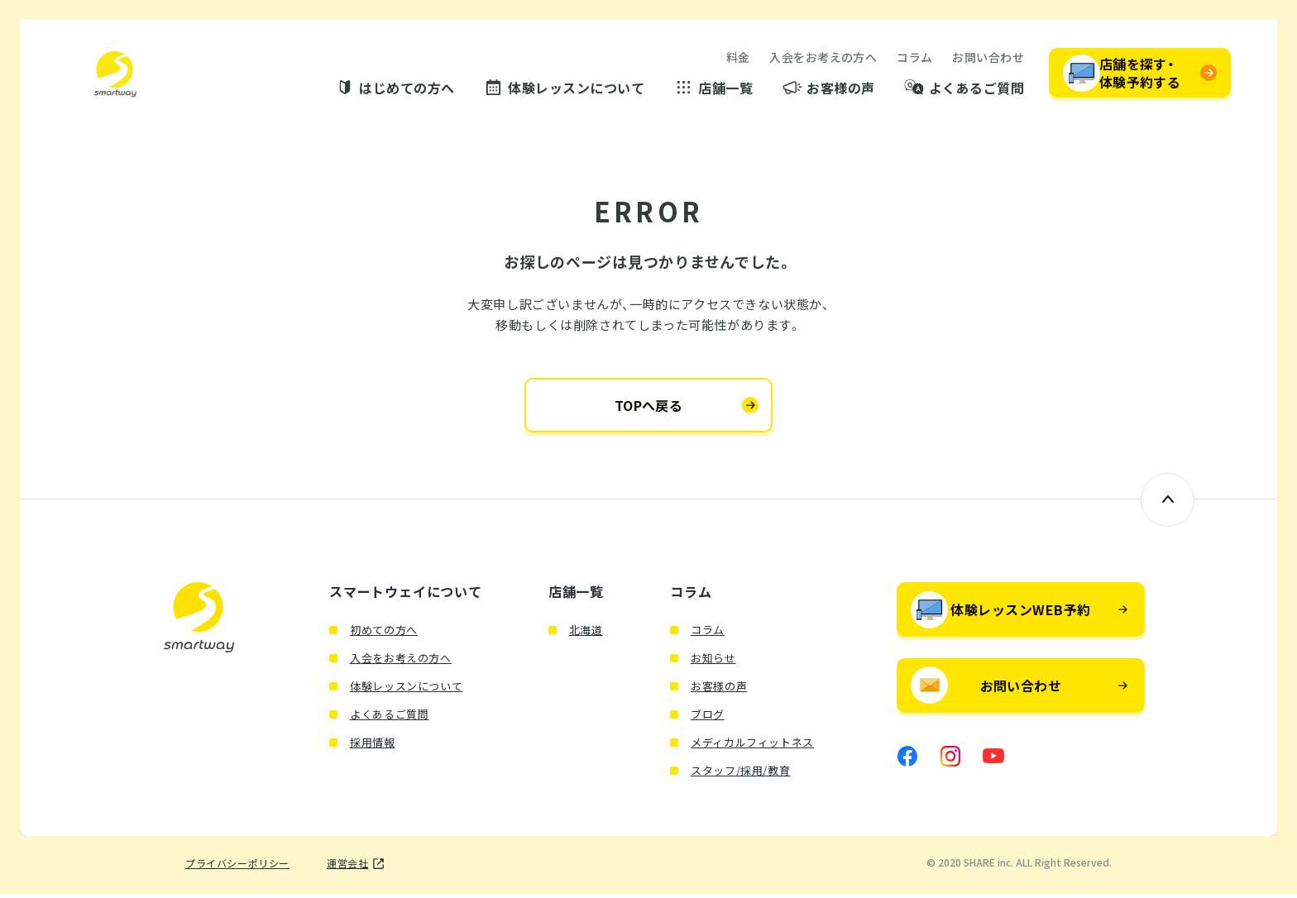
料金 (738, 58)
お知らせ (713, 662)
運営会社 (347, 867)
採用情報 (372, 746)
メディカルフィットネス (752, 746)
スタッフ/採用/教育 (741, 774)
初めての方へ (384, 634)
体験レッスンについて (576, 88)
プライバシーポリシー (237, 867)
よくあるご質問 (976, 88)
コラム (914, 58)
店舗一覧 (725, 88)
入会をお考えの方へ (823, 58)
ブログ (708, 718)
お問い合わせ (988, 58)
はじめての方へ (406, 88)
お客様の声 (840, 88)
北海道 (586, 634)
